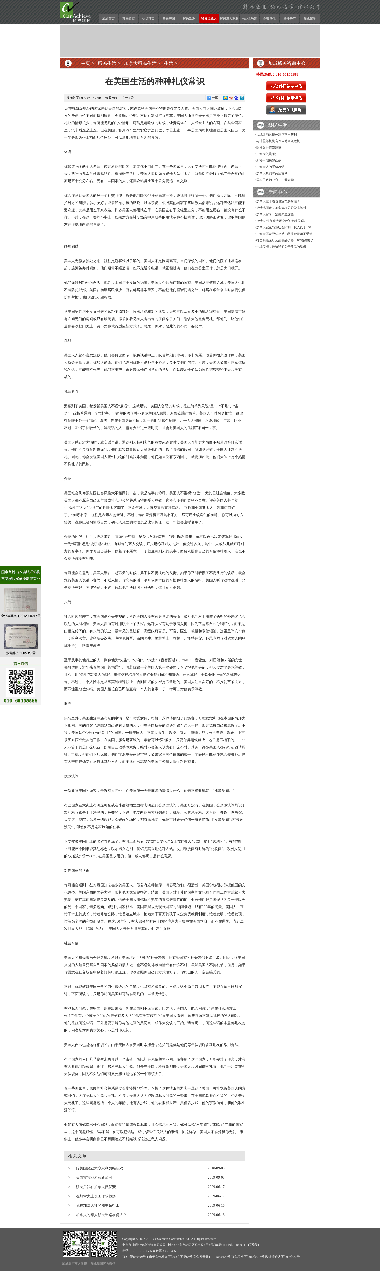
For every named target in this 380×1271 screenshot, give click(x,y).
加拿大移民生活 (140, 63)
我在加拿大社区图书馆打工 (97, 1205)
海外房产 (289, 18)
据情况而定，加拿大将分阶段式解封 (281, 208)
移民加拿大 (209, 18)
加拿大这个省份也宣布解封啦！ (278, 201)
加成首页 (108, 18)
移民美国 (169, 18)
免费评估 (269, 18)
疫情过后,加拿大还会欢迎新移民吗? (280, 221)
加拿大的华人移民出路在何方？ (101, 1215)
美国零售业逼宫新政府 (94, 1177)
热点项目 (148, 18)
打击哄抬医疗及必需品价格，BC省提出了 (284, 240)
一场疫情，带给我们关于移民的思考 (281, 247)
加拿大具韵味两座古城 (271, 173)
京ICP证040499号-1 (135, 1257)
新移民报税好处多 (268, 160)
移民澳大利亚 (229, 18)
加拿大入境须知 (267, 154)
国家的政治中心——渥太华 (275, 180)
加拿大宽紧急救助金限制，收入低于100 (283, 227)
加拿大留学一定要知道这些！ (276, 214)
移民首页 (128, 18)
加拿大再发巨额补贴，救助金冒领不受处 (284, 234)
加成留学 (310, 18)
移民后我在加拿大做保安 (96, 1187)
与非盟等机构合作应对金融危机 (278, 141)
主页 (85, 63)
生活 (168, 63)
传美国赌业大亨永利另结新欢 (99, 1168)
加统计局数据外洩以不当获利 (276, 134)
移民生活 (107, 63)
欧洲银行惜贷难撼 (268, 147)
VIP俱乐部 (249, 18)
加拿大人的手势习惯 (270, 167)
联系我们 (254, 1245)
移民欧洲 (189, 18)
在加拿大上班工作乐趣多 (96, 1196)
